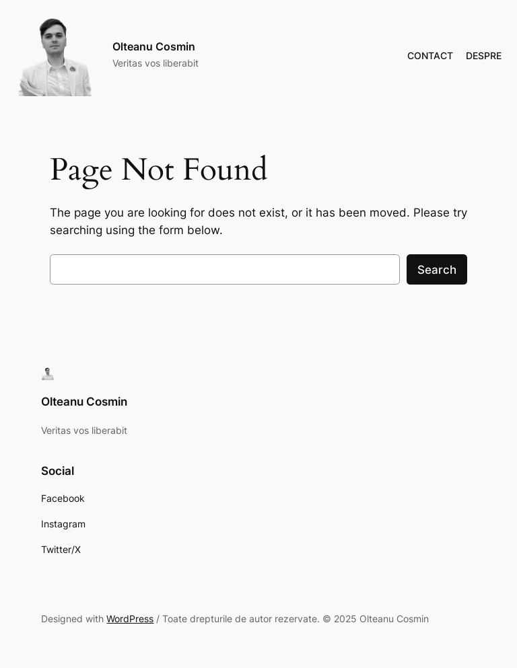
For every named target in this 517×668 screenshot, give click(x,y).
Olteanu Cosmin (153, 46)
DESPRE (484, 55)
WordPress (129, 618)
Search (436, 269)
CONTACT (430, 55)
